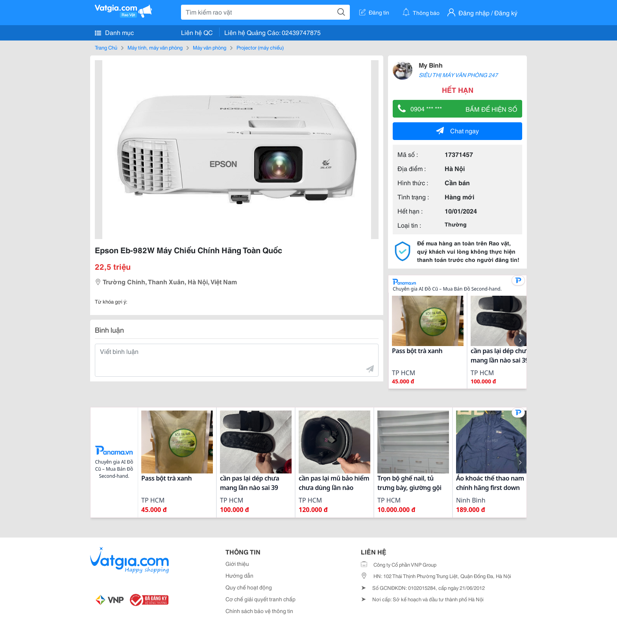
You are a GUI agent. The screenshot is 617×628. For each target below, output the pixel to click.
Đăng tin (374, 12)
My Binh (431, 64)
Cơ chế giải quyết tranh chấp (260, 599)
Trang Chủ (106, 47)
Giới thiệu (237, 563)
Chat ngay (457, 130)
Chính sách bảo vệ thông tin (259, 611)
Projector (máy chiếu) (260, 47)
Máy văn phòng (209, 47)
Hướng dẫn (239, 575)
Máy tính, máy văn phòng (155, 47)
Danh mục (114, 32)
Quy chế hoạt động (248, 587)
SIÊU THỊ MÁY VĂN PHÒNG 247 (458, 75)
